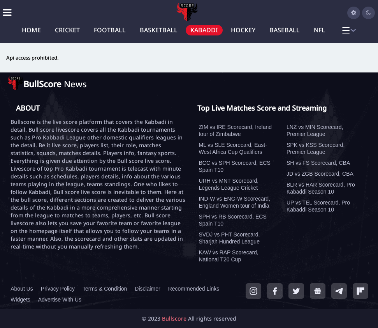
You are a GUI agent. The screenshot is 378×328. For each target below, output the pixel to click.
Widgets (20, 299)
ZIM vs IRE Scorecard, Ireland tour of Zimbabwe (235, 130)
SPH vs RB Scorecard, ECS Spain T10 (232, 220)
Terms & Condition (105, 289)
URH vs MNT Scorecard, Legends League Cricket (228, 184)
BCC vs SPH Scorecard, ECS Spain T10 (234, 166)
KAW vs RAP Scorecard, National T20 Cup (228, 256)
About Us (22, 289)
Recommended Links (194, 289)
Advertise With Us (59, 299)
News (55, 84)
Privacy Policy (58, 289)
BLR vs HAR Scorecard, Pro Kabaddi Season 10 (321, 188)
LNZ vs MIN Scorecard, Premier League (315, 130)
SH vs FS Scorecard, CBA (318, 163)
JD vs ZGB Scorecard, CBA (320, 174)
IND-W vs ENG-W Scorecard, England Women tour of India (234, 202)
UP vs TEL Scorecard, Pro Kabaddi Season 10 (318, 206)
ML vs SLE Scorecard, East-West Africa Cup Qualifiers (233, 148)
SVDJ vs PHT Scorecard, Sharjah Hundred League (229, 238)
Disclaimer (147, 289)
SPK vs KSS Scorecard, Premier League (316, 148)
